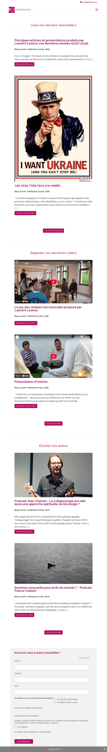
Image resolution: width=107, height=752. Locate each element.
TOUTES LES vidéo (53, 423)
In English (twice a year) (67, 702)
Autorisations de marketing (26, 716)
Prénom (17, 673)
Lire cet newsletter (25, 213)
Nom (16, 686)
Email (17, 661)
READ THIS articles (24, 64)
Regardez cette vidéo (26, 323)
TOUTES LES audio (53, 632)
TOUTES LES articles (53, 231)
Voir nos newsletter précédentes (28, 708)
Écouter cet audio (24, 532)
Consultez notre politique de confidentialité (32, 732)
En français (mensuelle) (67, 699)
